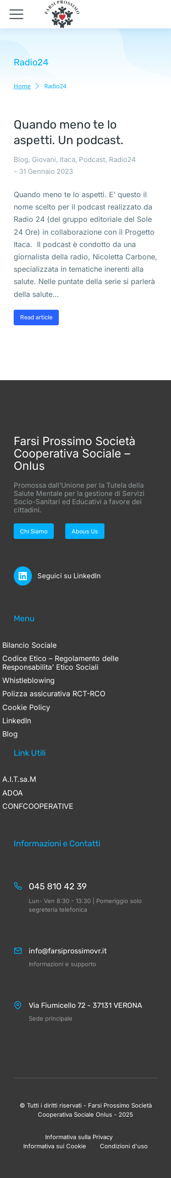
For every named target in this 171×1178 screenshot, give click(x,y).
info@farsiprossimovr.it (68, 951)
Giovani (44, 159)
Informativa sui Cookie (54, 1146)
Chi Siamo (33, 531)
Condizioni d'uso (124, 1146)
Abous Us (85, 531)
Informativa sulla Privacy (79, 1136)
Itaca (67, 159)
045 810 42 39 (58, 886)
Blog (21, 159)
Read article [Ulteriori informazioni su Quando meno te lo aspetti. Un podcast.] (36, 317)
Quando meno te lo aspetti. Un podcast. (69, 132)
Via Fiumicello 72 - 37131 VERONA (85, 1005)
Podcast (92, 159)
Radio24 (122, 159)
